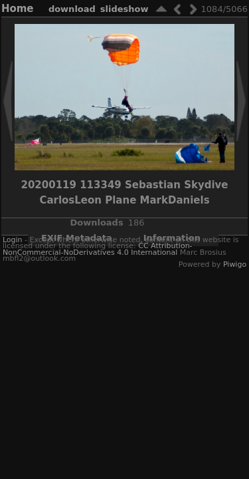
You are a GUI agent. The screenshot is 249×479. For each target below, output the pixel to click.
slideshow (124, 9)
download (72, 9)
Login (13, 240)
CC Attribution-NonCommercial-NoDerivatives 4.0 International (98, 248)
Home (17, 9)
